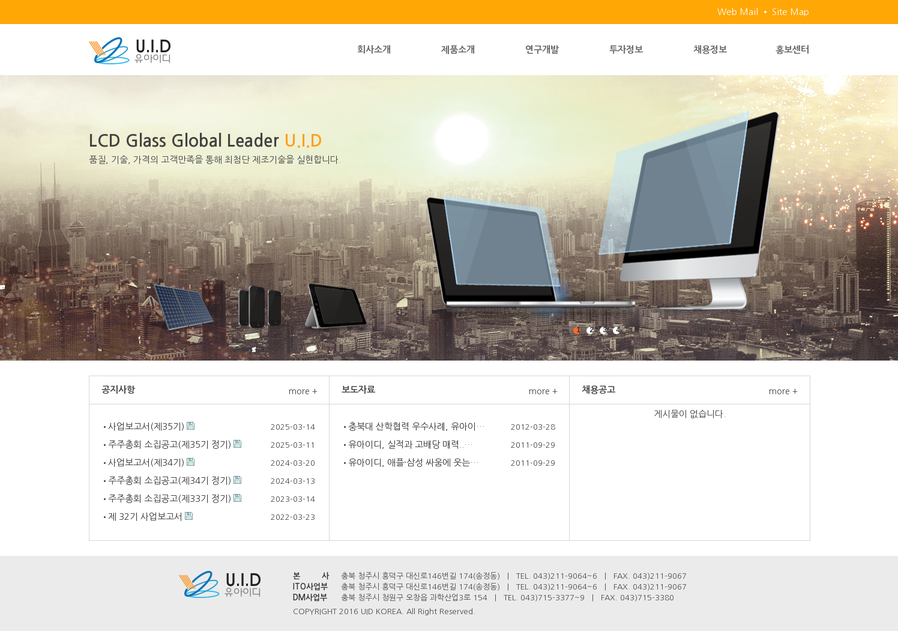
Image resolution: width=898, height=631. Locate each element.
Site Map (790, 11)
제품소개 (458, 49)
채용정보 (710, 49)
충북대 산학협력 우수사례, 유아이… (416, 426)
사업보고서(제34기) (146, 462)
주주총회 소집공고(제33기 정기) (169, 498)
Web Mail (737, 11)
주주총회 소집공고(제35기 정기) (169, 444)
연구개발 (542, 49)
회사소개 (374, 49)
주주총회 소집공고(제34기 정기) (169, 480)
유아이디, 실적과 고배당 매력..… (410, 444)
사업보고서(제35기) (146, 426)
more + (303, 391)
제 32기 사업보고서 (145, 516)
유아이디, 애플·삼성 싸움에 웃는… (413, 462)
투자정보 (626, 49)
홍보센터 (792, 49)
